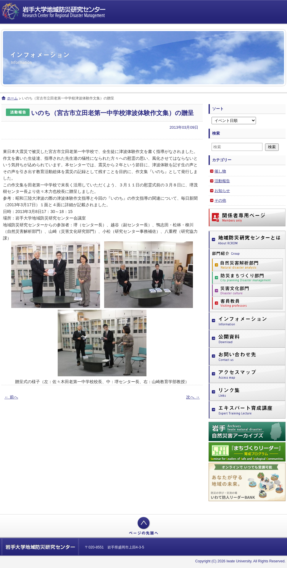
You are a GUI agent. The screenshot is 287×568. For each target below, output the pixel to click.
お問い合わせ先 (247, 356)
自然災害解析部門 (247, 264)
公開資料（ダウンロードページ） (247, 339)
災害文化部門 (247, 290)
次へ (193, 397)
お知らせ (222, 190)
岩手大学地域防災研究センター (54, 12)
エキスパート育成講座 (247, 410)
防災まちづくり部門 (247, 277)
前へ (11, 397)
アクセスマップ (247, 374)
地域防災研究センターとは (247, 240)
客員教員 (247, 303)
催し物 (220, 171)
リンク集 (247, 392)
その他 (220, 200)
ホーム (12, 98)
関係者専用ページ (247, 217)
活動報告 (222, 181)
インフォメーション (247, 321)
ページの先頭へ (143, 526)
